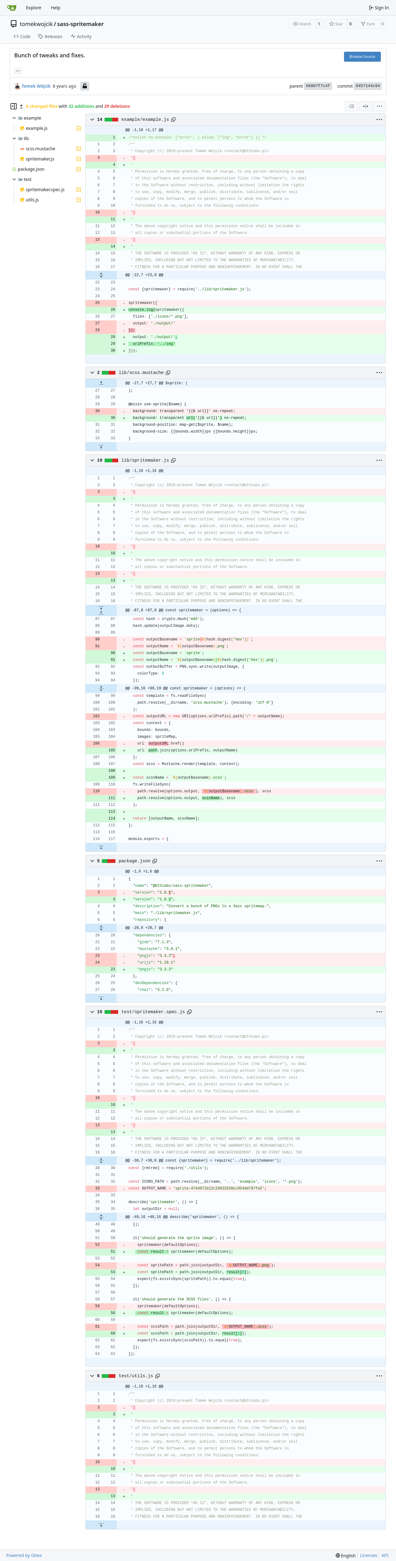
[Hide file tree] (14, 106)
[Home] (11, 7)
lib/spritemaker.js (145, 460)
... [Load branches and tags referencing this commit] (18, 70)
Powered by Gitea (24, 1555)
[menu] (379, 106)
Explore (33, 8)
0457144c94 (368, 86)
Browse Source (362, 56)
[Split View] (365, 106)
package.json (135, 861)
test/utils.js (136, 1376)
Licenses (368, 1555)
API (384, 1555)
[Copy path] (173, 119)
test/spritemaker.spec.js (153, 1011)
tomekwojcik (36, 24)
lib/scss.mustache (141, 372)
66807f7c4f (318, 86)
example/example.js (145, 119)
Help (55, 8)
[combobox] (351, 106)
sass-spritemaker (80, 24)
